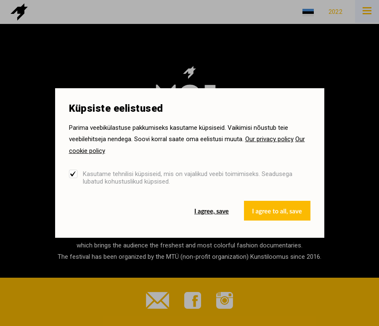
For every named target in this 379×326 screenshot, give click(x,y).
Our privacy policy (269, 139)
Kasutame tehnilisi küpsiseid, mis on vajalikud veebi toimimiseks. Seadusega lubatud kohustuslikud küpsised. (187, 177)
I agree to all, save (277, 211)
